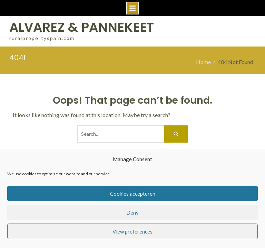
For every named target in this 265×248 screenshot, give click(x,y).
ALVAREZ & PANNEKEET (81, 27)
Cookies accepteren (132, 193)
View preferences (132, 231)
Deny (132, 212)
